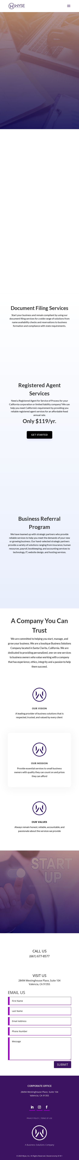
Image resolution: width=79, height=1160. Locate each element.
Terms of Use (46, 1118)
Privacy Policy (33, 1118)
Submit (62, 1064)
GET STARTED (39, 434)
